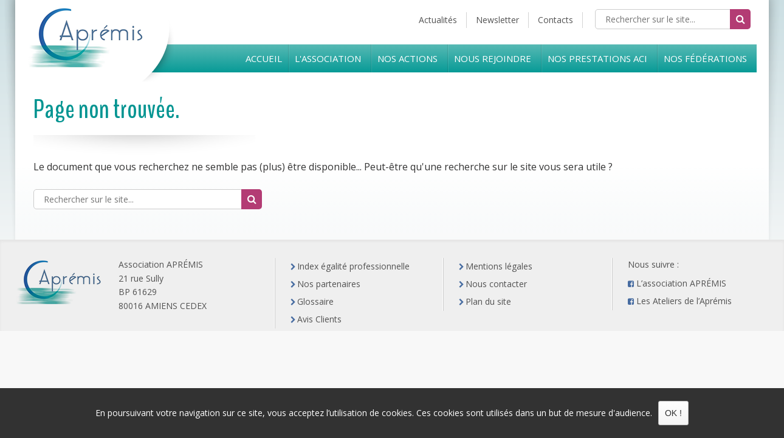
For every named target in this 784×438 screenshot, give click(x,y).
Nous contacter (496, 284)
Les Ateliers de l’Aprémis (684, 301)
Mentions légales (499, 266)
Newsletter (497, 20)
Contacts (555, 20)
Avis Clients (319, 319)
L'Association (328, 58)
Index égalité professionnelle (353, 266)
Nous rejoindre (492, 58)
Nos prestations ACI (597, 58)
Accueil (264, 58)
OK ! (673, 413)
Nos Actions (407, 58)
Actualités (438, 20)
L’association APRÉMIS (681, 283)
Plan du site (488, 301)
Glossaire (315, 301)
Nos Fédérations (705, 58)
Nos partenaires (328, 284)
